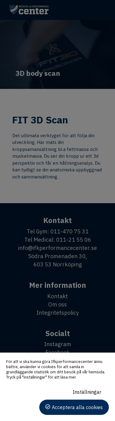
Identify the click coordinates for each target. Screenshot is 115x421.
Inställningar (87, 392)
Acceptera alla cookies (77, 407)
